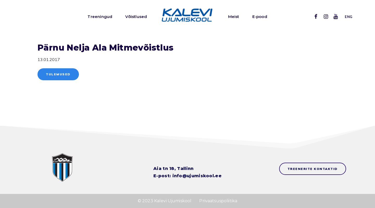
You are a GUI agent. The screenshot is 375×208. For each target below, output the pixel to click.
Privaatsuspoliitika (218, 200)
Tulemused (58, 74)
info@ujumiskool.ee (197, 175)
